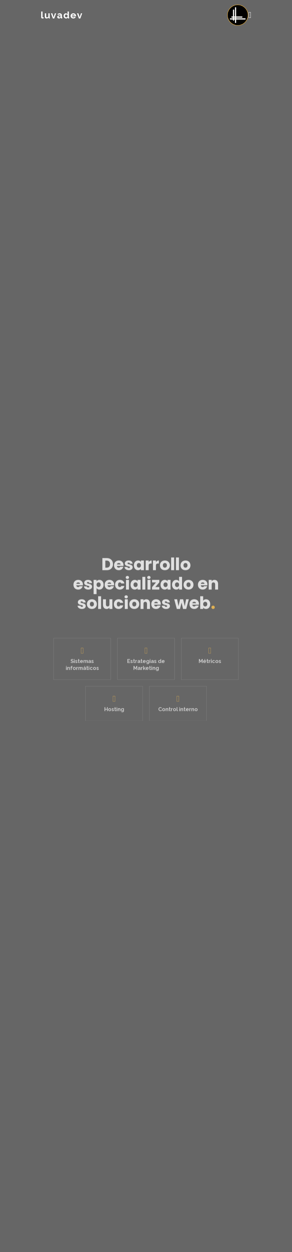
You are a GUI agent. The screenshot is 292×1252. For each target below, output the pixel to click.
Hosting (116, 709)
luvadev (62, 15)
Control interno (175, 709)
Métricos (206, 664)
